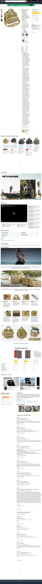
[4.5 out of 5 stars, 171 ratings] (36, 150)
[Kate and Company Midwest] (8, 205)
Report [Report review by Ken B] (23, 457)
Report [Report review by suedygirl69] (23, 434)
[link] (6, 146)
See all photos (39, 404)
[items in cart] (40, 1)
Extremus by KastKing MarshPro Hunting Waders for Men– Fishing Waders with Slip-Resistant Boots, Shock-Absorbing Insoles (29, 387)
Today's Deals (21, 3)
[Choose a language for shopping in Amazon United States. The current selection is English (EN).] (28, 1)
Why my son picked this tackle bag (8, 206)
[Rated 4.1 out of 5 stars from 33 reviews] (29, 388)
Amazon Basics (10, 3)
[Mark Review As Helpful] (19, 424)
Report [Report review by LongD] (23, 469)
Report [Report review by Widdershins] (23, 506)
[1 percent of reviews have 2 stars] (7, 401)
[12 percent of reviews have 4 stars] (7, 398)
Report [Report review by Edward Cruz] (23, 424)
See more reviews (19, 509)
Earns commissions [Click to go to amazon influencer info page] (14, 205)
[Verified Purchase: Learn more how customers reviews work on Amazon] (30, 420)
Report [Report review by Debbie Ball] (17, 556)
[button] (1, 3)
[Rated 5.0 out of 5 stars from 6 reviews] (13, 388)
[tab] (19, 401)
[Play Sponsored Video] (11, 381)
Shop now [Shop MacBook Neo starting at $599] (26, 133)
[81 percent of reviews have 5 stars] (7, 397)
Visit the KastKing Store (25, 21)
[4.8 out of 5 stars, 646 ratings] (5, 148)
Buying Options (36, 361)
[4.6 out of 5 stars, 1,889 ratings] (28, 148)
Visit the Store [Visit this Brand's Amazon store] (39, 198)
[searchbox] (16, 1)
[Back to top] (21, 581)
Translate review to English (20, 523)
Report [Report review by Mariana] (17, 538)
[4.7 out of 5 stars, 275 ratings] (20, 149)
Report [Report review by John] (23, 485)
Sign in (38, 15)
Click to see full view (11, 27)
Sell (27, 3)
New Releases (34, 3)
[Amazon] (2, 1)
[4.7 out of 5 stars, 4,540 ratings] (13, 149)
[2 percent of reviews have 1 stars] (7, 402)
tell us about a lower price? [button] (10, 240)
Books (17, 3)
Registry (38, 3)
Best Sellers (14, 3)
